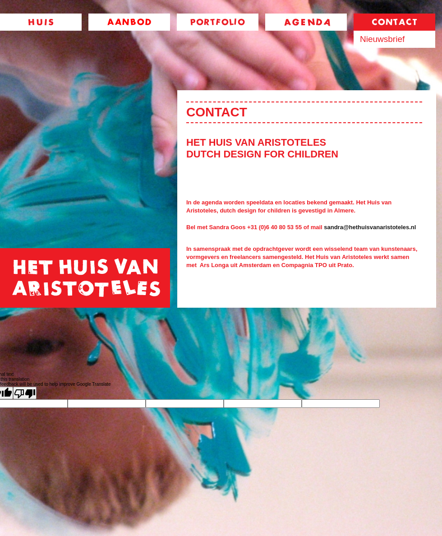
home (85, 278)
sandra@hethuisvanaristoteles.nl (370, 227)
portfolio (217, 22)
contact (394, 22)
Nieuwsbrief (382, 39)
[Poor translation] (25, 393)
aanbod (129, 22)
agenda (306, 22)
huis (41, 22)
